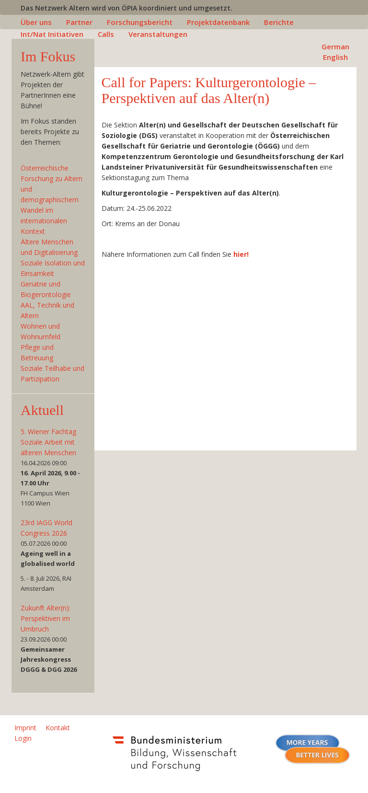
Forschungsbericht (139, 22)
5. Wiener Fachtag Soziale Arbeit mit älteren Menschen (48, 442)
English (335, 57)
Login (23, 738)
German (335, 46)
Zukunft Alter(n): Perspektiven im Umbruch (45, 618)
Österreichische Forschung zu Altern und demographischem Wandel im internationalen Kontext (51, 199)
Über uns (36, 22)
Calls (106, 34)
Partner (79, 22)
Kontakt (58, 727)
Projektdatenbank (218, 22)
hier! (241, 254)
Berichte (279, 22)
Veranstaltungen (157, 34)
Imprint (25, 727)
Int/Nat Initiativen (52, 34)
